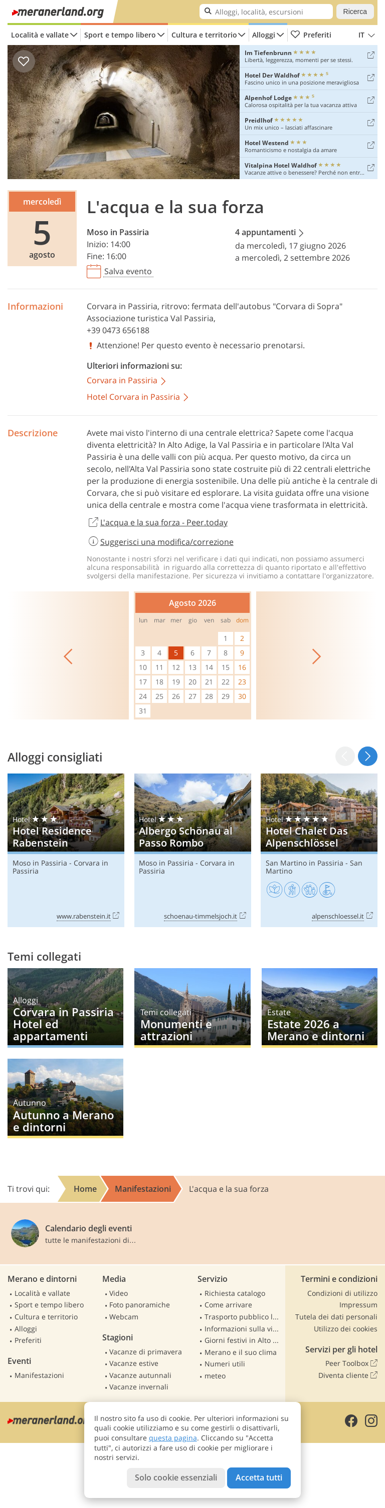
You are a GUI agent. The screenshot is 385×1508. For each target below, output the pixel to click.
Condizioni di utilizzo (342, 1293)
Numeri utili (225, 1363)
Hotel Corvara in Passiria (138, 397)
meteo (215, 1375)
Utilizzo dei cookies (345, 1328)
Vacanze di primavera (145, 1351)
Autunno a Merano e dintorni (65, 1098)
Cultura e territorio (204, 35)
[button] (367, 756)
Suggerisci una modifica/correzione (160, 541)
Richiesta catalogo (235, 1293)
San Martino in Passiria (304, 863)
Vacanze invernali (138, 1386)
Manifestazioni (39, 1375)
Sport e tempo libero (120, 35)
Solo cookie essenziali (176, 1477)
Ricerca (355, 12)
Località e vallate (40, 35)
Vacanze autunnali (140, 1375)
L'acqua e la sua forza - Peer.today (157, 522)
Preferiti (311, 35)
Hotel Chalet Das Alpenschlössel (319, 850)
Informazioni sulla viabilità (244, 1328)
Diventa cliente (347, 1375)
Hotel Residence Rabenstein (66, 850)
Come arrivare (228, 1304)
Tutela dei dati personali (336, 1316)
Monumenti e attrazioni (192, 1008)
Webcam (123, 1316)
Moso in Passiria (118, 232)
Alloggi (263, 35)
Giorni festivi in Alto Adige (244, 1340)
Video (118, 1293)
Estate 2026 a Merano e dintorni (319, 1008)
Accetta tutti (259, 1477)
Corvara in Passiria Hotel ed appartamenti (65, 1008)
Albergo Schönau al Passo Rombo (192, 850)
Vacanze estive (133, 1363)
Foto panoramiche (139, 1304)
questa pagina (173, 1437)
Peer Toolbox (351, 1363)
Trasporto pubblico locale (244, 1316)
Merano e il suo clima (241, 1352)
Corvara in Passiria (122, 306)
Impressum (358, 1304)
